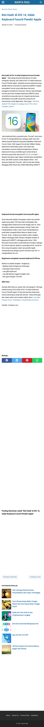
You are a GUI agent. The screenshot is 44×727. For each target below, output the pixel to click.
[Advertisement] (22, 51)
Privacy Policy (25, 715)
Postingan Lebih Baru (10, 577)
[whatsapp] (37, 360)
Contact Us (15, 715)
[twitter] (17, 360)
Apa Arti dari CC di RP (20, 635)
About (8, 715)
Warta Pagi (22, 2)
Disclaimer (34, 715)
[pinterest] (27, 360)
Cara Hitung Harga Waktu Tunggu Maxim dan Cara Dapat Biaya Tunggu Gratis (26, 603)
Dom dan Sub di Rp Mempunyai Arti (25, 624)
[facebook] (7, 360)
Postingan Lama (35, 577)
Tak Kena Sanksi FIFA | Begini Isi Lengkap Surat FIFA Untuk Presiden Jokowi (20, 103)
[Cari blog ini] (40, 2)
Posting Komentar (20, 25)
